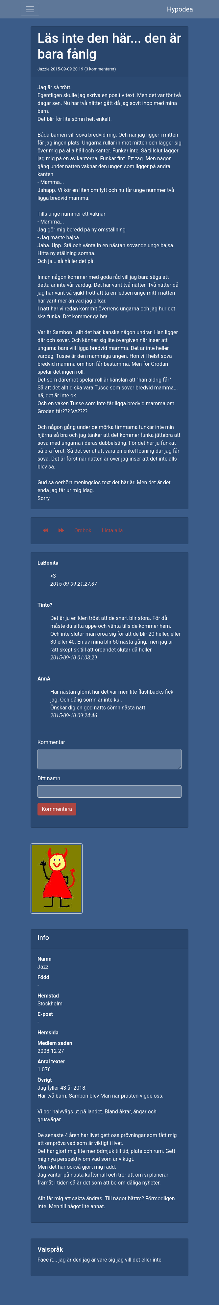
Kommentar (51, 742)
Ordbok (82, 530)
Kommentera (57, 809)
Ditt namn (48, 778)
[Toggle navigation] (30, 9)
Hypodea (180, 9)
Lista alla (112, 530)
